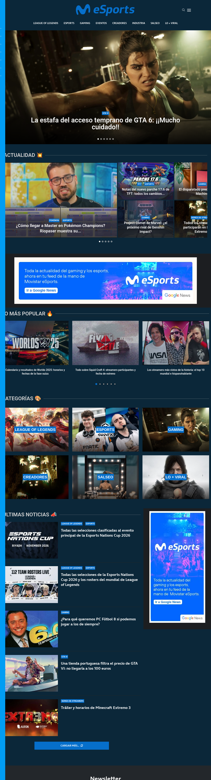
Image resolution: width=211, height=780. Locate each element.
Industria (138, 23)
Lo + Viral (171, 23)
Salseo (155, 23)
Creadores (119, 23)
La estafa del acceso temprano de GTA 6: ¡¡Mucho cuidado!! (105, 123)
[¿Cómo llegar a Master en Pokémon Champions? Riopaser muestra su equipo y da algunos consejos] (60, 200)
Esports (69, 23)
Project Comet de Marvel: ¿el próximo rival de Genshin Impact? (145, 227)
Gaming (85, 23)
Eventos (101, 23)
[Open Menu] (189, 10)
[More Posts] (71, 746)
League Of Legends (45, 23)
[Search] (183, 10)
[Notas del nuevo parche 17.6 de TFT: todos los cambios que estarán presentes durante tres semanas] (146, 181)
